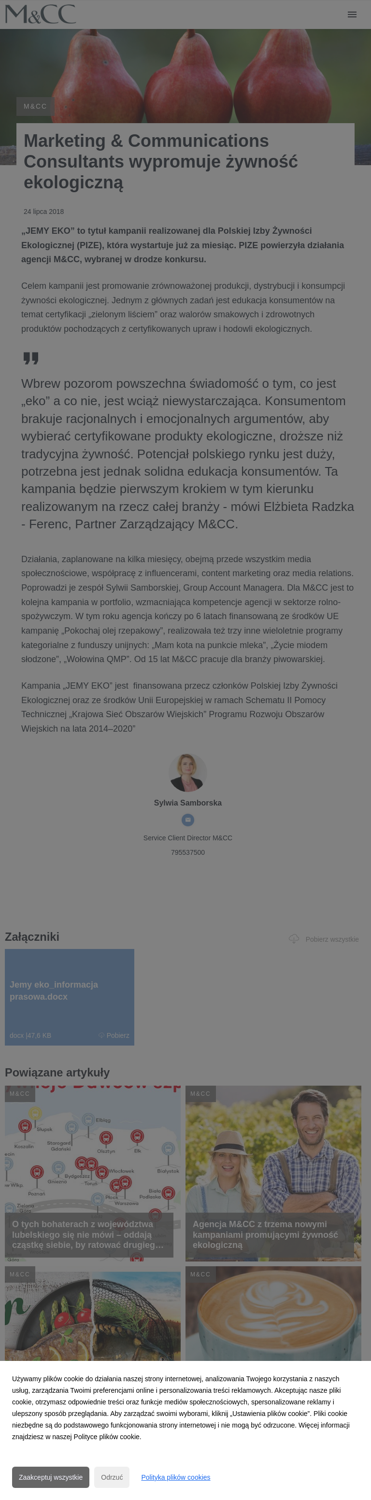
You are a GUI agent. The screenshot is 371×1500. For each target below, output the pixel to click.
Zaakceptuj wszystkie (51, 1477)
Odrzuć (112, 1477)
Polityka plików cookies (175, 1477)
